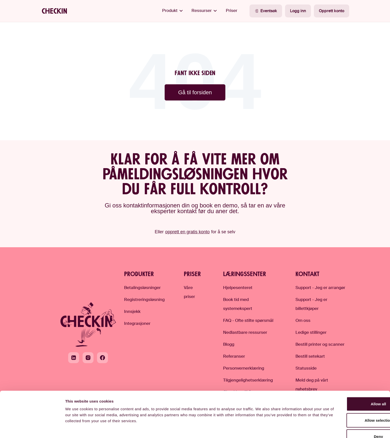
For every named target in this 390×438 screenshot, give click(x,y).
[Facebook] (102, 357)
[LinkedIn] (73, 357)
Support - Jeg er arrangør (320, 287)
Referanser (234, 356)
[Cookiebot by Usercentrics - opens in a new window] (32, 428)
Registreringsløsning (144, 299)
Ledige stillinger (311, 332)
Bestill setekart (310, 356)
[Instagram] (88, 357)
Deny (348, 409)
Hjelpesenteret (237, 287)
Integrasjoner (137, 323)
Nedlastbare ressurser (245, 332)
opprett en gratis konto (187, 231)
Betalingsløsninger (142, 287)
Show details (261, 428)
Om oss (302, 320)
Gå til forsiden (195, 92)
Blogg (228, 344)
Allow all (348, 377)
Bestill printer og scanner (319, 344)
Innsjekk (132, 311)
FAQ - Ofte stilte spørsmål (248, 320)
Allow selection (348, 393)
